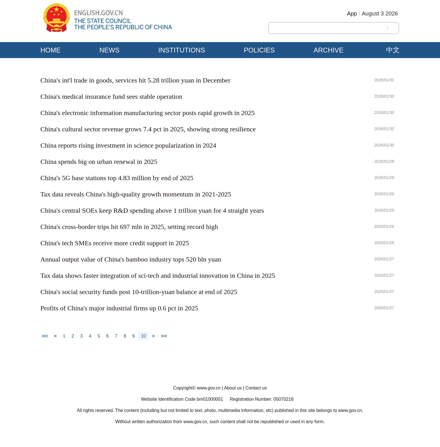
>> (163, 336)
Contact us (256, 388)
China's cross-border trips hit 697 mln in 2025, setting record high (129, 226)
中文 (393, 50)
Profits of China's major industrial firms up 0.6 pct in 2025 (119, 308)
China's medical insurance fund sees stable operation (111, 96)
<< (45, 336)
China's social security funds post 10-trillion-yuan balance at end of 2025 (138, 291)
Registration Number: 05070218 (262, 399)
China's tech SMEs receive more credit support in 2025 (114, 243)
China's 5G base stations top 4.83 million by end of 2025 (116, 178)
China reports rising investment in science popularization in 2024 (128, 145)
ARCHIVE (328, 50)
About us (233, 388)
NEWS (109, 50)
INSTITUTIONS (181, 50)
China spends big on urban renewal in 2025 (98, 161)
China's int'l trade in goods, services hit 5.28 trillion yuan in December (135, 80)
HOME (50, 50)
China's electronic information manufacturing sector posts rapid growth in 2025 (147, 112)
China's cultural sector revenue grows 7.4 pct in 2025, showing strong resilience (148, 129)
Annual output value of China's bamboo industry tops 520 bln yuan (130, 259)
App (352, 13)
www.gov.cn (209, 388)
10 (143, 336)
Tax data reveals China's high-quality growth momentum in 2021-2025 (135, 194)
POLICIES (259, 50)
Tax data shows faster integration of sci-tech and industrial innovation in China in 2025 (157, 275)
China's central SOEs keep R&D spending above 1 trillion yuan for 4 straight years (152, 210)
